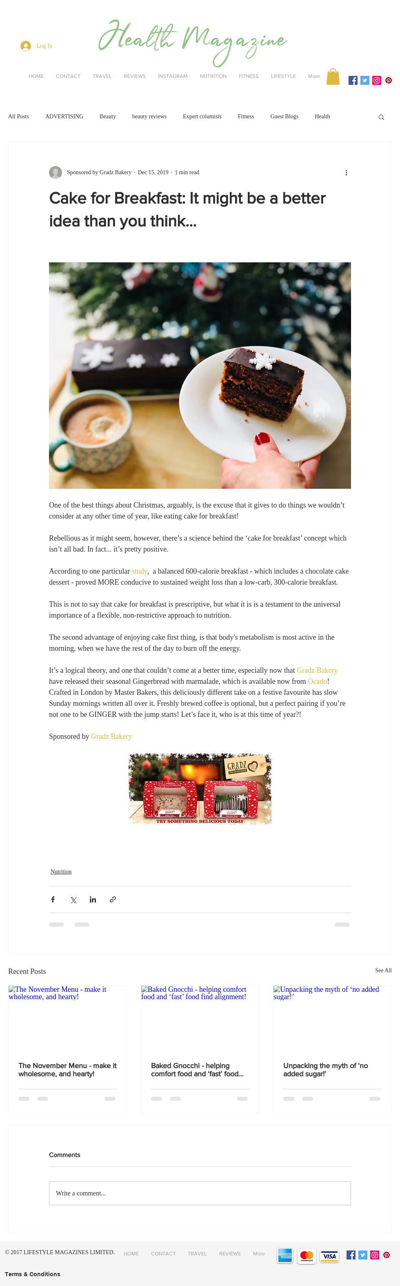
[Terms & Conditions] (32, 1274)
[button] (333, 76)
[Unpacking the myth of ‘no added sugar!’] (332, 1019)
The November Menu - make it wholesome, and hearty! (67, 1070)
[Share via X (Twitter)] (73, 899)
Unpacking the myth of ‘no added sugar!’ (325, 1070)
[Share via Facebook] (53, 899)
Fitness (246, 116)
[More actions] (346, 172)
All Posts (18, 116)
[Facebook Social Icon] (353, 80)
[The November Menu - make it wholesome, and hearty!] (68, 1019)
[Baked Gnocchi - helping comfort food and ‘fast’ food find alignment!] (200, 1019)
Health (322, 116)
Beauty (108, 116)
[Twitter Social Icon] (364, 80)
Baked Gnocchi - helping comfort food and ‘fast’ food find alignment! (194, 1070)
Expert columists (202, 116)
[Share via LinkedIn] (93, 899)
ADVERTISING (64, 116)
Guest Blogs (284, 116)
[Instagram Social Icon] (376, 80)
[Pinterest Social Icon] (388, 80)
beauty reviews (149, 116)
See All (383, 970)
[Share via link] (113, 899)
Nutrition (61, 872)
